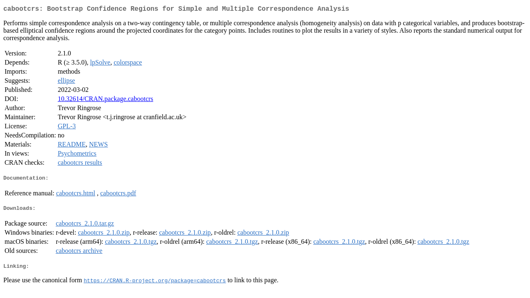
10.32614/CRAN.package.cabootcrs (105, 100)
